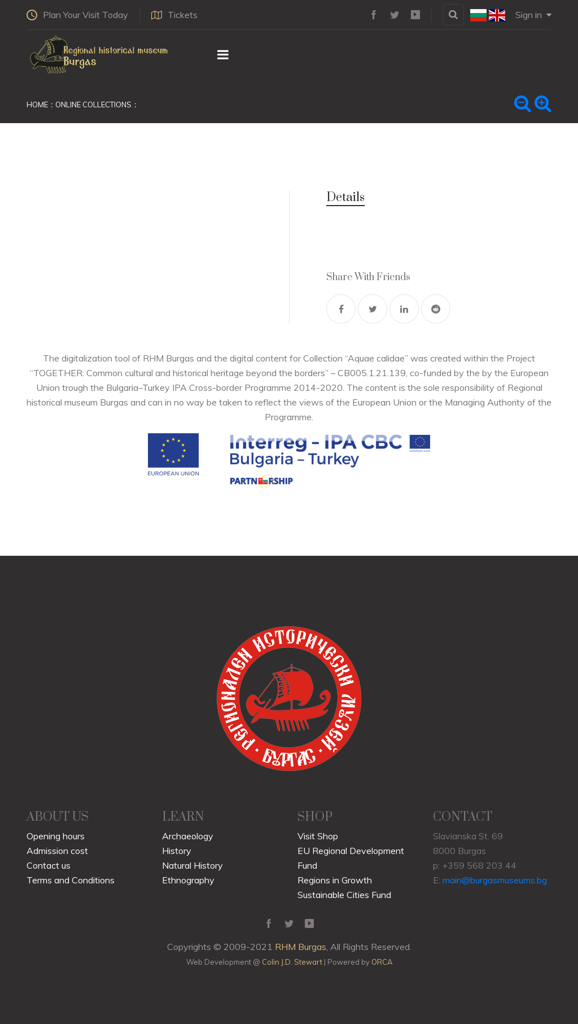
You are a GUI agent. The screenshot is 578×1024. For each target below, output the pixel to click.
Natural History (192, 865)
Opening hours (56, 836)
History (176, 850)
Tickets (174, 14)
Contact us (49, 865)
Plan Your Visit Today (77, 14)
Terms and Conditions (71, 880)
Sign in (533, 14)
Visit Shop (317, 836)
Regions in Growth (334, 880)
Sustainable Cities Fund (344, 894)
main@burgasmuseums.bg (495, 880)
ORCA (381, 961)
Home (37, 104)
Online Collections (93, 104)
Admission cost (57, 850)
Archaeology (187, 836)
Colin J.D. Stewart (292, 961)
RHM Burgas (300, 946)
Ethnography (188, 880)
